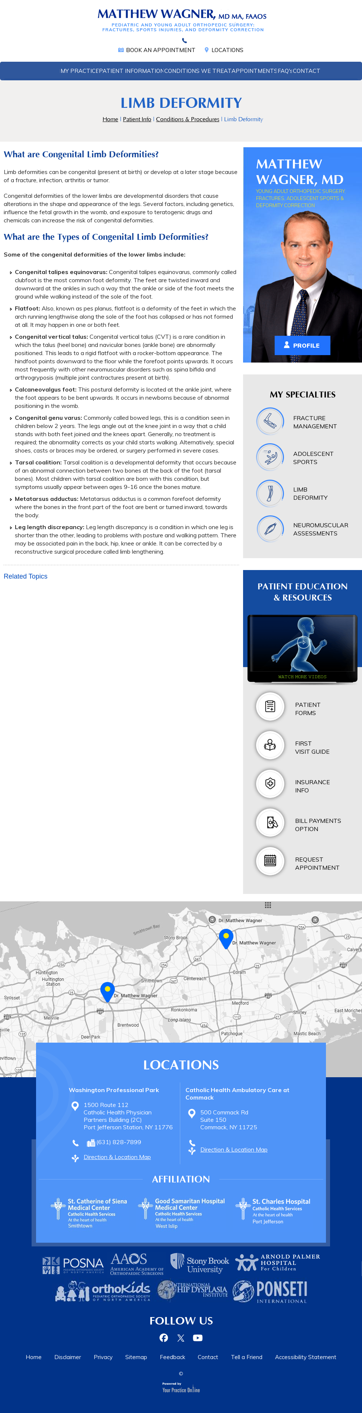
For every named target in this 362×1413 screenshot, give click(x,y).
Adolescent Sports (313, 458)
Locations (227, 50)
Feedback (172, 1357)
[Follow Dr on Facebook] (165, 1337)
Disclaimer (67, 1357)
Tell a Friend (246, 1357)
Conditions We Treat (198, 70)
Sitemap (136, 1357)
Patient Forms (308, 709)
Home (51, 71)
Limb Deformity (310, 493)
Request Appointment (317, 863)
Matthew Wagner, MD (300, 172)
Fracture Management (315, 422)
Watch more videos (302, 676)
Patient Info (137, 119)
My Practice (80, 70)
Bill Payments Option (318, 825)
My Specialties (303, 395)
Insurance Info (312, 786)
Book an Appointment (160, 50)
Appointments (255, 70)
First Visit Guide (312, 747)
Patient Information (131, 70)
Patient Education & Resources (303, 592)
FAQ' (285, 70)
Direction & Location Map (117, 1157)
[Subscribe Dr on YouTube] (197, 1337)
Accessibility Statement (305, 1357)
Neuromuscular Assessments (320, 529)
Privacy (103, 1357)
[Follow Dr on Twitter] (181, 1337)
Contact (306, 70)
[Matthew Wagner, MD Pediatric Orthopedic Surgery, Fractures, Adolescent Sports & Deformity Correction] (181, 20)
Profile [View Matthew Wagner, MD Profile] (306, 345)
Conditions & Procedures (187, 119)
